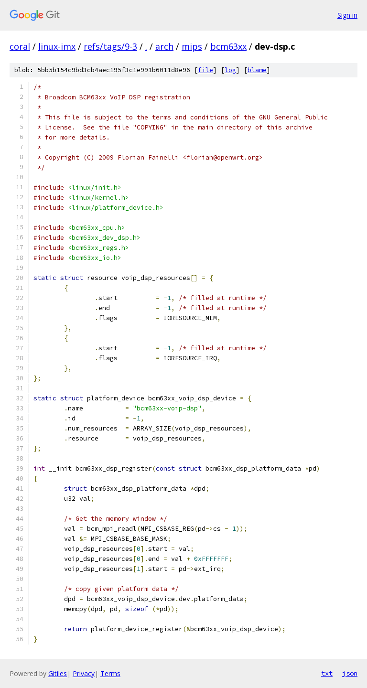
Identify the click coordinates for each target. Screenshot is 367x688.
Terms (110, 673)
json (349, 673)
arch (164, 46)
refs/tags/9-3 (110, 46)
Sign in (347, 15)
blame (257, 70)
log (230, 70)
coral (20, 46)
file (205, 70)
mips (192, 46)
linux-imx (57, 46)
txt (327, 673)
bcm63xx (228, 46)
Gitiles (57, 673)
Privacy (84, 673)
